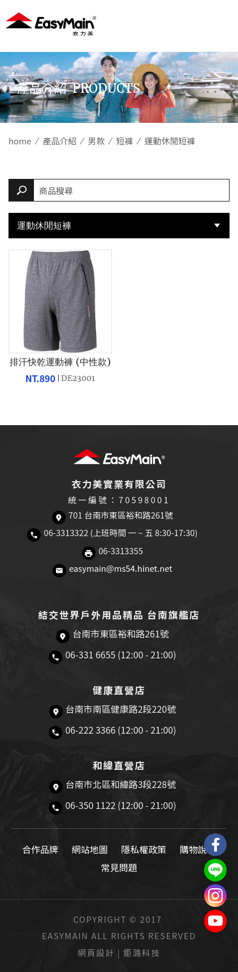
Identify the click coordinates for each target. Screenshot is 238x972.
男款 (96, 141)
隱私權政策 (143, 849)
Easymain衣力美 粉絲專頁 (215, 844)
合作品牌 (40, 849)
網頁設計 (96, 952)
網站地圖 (90, 849)
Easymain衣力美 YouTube (215, 921)
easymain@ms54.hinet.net (120, 568)
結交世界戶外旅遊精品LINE (215, 870)
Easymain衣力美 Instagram (215, 895)
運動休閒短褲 (44, 225)
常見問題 (119, 867)
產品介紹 (59, 141)
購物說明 (198, 849)
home (19, 141)
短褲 (124, 141)
